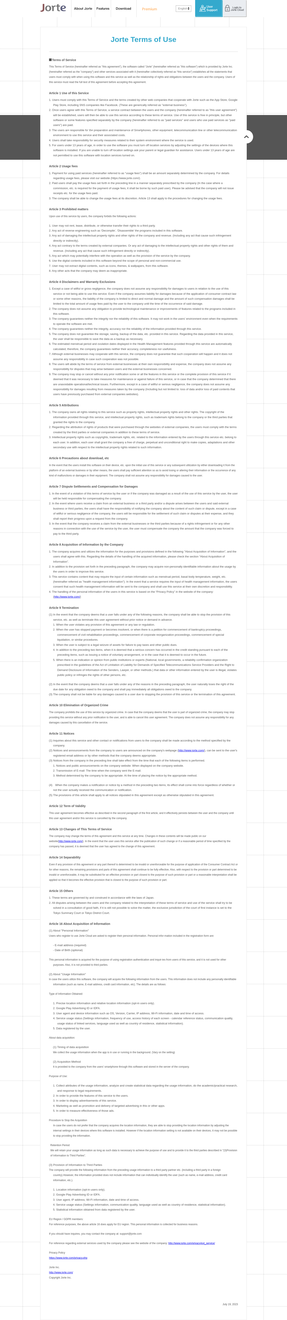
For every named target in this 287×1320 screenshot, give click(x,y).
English (182, 8)
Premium (148, 8)
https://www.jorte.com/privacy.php (68, 1257)
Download (124, 8)
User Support (209, 8)
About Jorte (83, 8)
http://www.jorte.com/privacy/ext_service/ (191, 1243)
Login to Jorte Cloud (235, 8)
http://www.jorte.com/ (67, 596)
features (103, 8)
